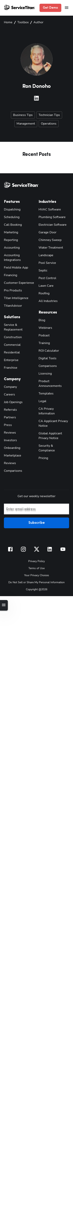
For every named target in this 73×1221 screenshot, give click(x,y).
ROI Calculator (48, 349)
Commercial (11, 334)
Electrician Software (51, 224)
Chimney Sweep (49, 239)
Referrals (9, 399)
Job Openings (12, 392)
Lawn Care (45, 285)
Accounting (11, 246)
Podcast (43, 334)
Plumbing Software (51, 216)
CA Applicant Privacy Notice (52, 413)
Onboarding (11, 437)
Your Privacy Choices (36, 564)
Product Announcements (54, 380)
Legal (42, 395)
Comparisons (12, 460)
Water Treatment (49, 246)
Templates (45, 388)
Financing (10, 269)
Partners (9, 407)
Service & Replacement (18, 319)
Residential (11, 342)
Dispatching (11, 208)
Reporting (10, 239)
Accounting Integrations (19, 254)
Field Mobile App (15, 262)
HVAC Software (49, 208)
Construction (12, 327)
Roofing (44, 292)
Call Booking (12, 224)
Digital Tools (47, 357)
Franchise (10, 357)
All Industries (47, 300)
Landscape (45, 254)
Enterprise (10, 349)
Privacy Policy (36, 550)
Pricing (43, 443)
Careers (8, 384)
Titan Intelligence (15, 292)
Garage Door (47, 231)
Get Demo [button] (51, 8)
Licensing (45, 372)
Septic (42, 269)
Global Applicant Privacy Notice (49, 425)
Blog (42, 319)
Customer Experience (17, 277)
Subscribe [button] (36, 512)
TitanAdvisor (12, 300)
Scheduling (11, 216)
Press (7, 414)
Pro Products (12, 285)
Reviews (9, 422)
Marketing (10, 231)
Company (10, 376)
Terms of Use (36, 557)
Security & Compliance (53, 435)
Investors (9, 430)
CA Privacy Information (54, 403)
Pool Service (46, 262)
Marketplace (11, 445)
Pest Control (46, 277)
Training (44, 342)
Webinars (44, 327)
